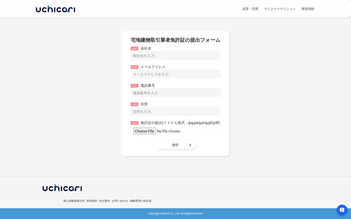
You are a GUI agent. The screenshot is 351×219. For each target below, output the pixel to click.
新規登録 (308, 9)
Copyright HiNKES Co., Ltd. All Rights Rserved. (175, 213)
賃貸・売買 (250, 9)
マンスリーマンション (280, 9)
